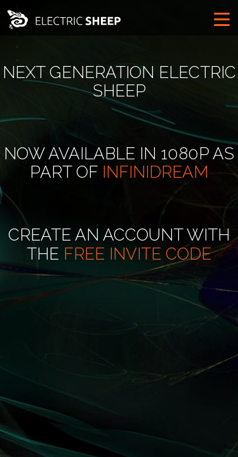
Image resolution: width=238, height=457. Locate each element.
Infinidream (155, 172)
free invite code (137, 253)
